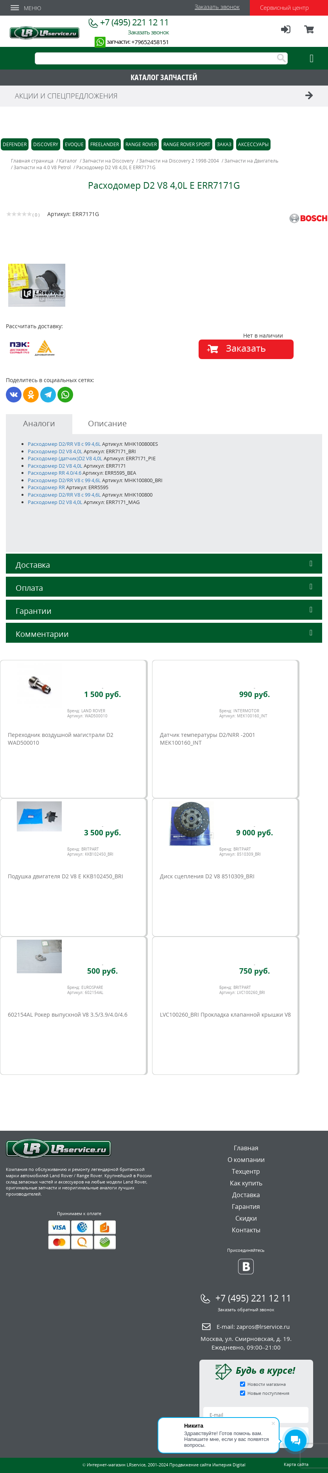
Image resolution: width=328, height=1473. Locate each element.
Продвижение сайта (190, 1465)
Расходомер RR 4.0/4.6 (54, 472)
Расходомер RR (46, 487)
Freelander (104, 144)
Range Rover (141, 144)
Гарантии (164, 611)
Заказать (246, 347)
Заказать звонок (217, 7)
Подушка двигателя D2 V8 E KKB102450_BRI (65, 876)
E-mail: (253, 1326)
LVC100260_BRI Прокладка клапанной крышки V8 (225, 1014)
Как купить (246, 1183)
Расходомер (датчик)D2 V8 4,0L (65, 458)
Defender (15, 144)
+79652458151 (150, 42)
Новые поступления (268, 1393)
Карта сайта (296, 1464)
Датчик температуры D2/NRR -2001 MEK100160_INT (207, 738)
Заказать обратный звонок (246, 1309)
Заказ (224, 144)
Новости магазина (266, 1384)
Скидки (246, 1218)
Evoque (74, 144)
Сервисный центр (284, 7)
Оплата (164, 588)
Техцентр (246, 1171)
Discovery (45, 144)
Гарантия (246, 1206)
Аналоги (39, 423)
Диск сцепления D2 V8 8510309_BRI (207, 876)
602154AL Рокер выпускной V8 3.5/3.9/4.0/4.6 (67, 1014)
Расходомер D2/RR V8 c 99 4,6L (64, 443)
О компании (246, 1159)
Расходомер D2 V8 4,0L (55, 451)
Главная (246, 1148)
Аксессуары (253, 144)
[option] (86, 285)
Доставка (164, 565)
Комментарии (164, 634)
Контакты (246, 1230)
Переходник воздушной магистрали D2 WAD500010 (60, 738)
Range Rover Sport (186, 144)
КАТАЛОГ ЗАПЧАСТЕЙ (164, 77)
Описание (107, 423)
